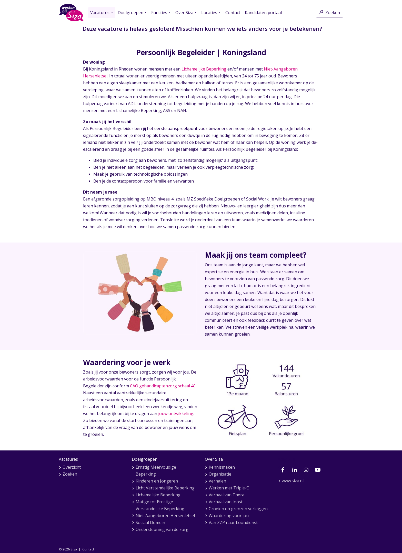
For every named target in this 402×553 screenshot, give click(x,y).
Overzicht (72, 467)
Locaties (209, 12)
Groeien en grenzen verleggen (238, 508)
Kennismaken (222, 467)
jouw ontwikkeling (175, 413)
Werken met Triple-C (229, 488)
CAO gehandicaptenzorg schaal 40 (163, 386)
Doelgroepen (130, 12)
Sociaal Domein (150, 522)
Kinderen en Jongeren (157, 481)
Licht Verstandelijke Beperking (165, 488)
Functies (159, 12)
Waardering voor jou (229, 515)
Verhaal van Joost (226, 502)
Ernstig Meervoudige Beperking (156, 470)
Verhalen (217, 481)
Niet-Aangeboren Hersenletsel (165, 515)
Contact (232, 12)
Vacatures (99, 12)
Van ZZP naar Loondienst (233, 522)
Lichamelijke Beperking (204, 69)
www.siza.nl (293, 481)
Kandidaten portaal (263, 12)
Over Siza (184, 12)
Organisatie (220, 474)
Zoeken (329, 12)
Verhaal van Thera (226, 495)
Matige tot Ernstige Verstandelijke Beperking (160, 505)
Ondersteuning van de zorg (162, 529)
